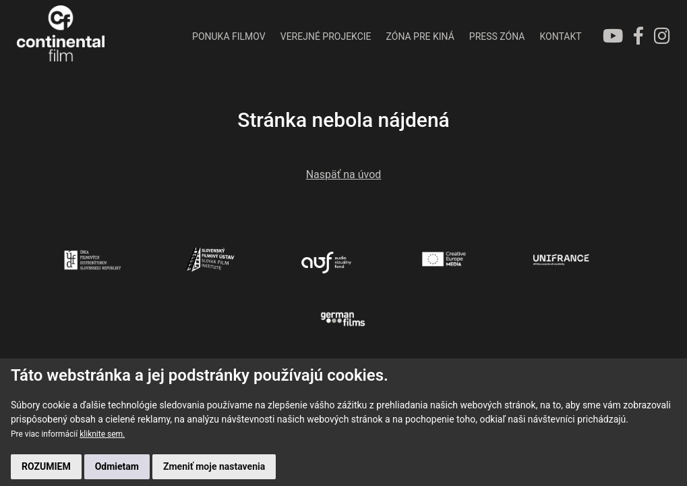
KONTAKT (560, 36)
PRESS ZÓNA (497, 36)
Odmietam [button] (117, 466)
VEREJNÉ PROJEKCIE (325, 36)
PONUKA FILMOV (229, 36)
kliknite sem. (102, 434)
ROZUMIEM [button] (46, 466)
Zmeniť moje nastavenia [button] (214, 466)
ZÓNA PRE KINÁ (420, 36)
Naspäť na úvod (344, 174)
